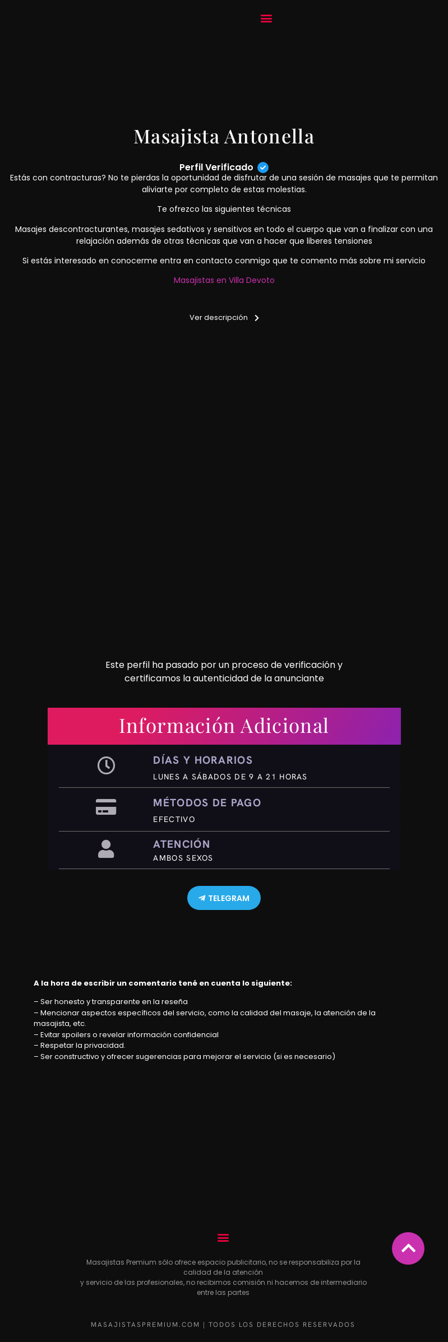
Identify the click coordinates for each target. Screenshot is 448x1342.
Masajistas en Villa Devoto (224, 280)
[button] (266, 18)
